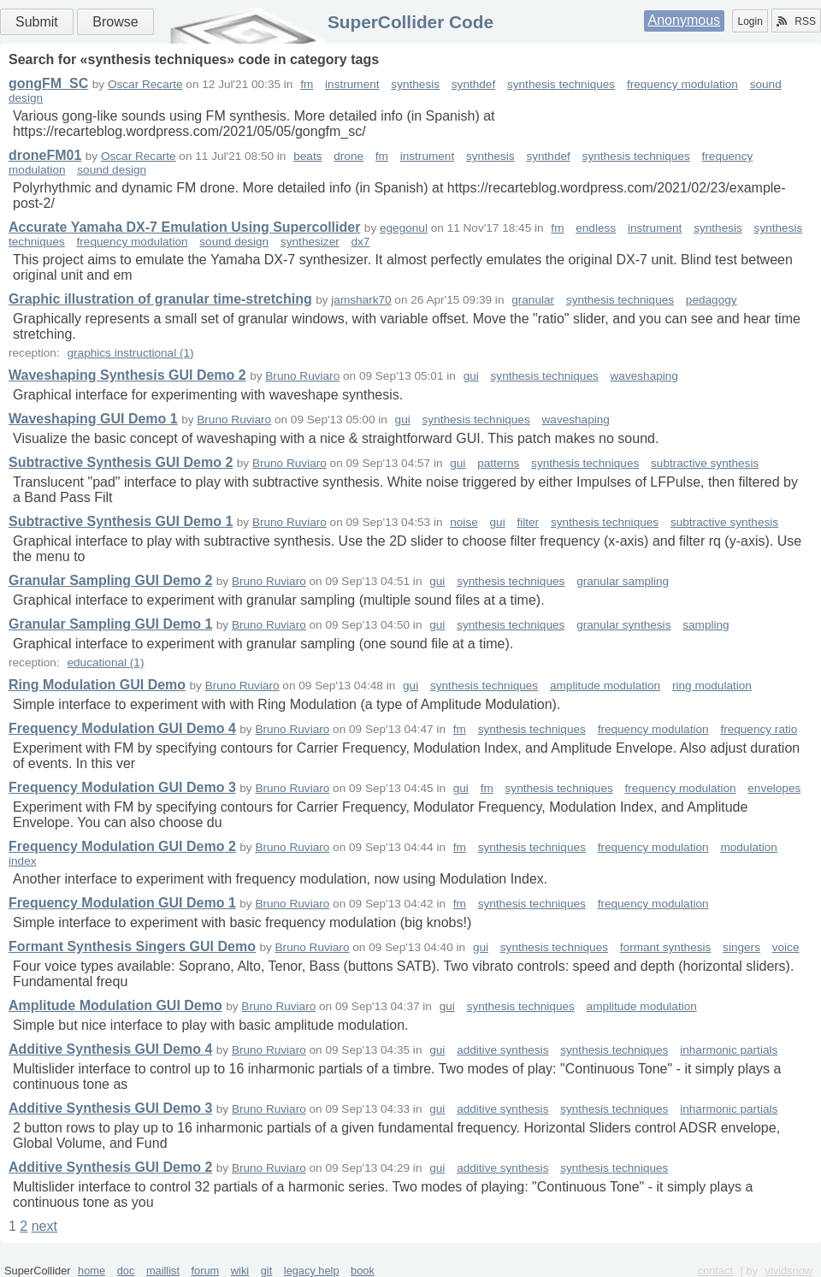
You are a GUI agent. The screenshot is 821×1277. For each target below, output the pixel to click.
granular (532, 299)
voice (786, 947)
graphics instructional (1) (130, 352)
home (91, 1270)
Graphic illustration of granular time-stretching (160, 299)
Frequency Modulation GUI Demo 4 (122, 728)
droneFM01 (45, 155)
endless (596, 228)
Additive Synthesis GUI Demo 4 (110, 1049)
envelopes (773, 788)
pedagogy (711, 299)
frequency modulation (682, 84)
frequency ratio (758, 729)
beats (307, 156)
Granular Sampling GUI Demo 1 (110, 624)
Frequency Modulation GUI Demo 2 (122, 846)
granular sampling (622, 581)
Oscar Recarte (145, 84)
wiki (240, 1270)
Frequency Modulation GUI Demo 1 (122, 903)
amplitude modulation (605, 685)
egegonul (404, 228)
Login (749, 21)
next (44, 1226)
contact (715, 1270)
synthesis (415, 84)
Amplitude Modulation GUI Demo (115, 1005)
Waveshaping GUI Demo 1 (93, 418)
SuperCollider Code (410, 22)
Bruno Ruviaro (302, 376)
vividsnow (788, 1270)
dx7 (360, 241)
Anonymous (684, 20)
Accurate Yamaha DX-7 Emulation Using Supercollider (184, 227)
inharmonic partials (728, 1049)
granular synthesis (623, 624)
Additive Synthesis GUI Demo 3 (110, 1108)
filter (528, 522)
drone (348, 156)
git (267, 1270)
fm (306, 84)
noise (464, 522)
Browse (115, 22)
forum (206, 1270)
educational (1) (105, 662)
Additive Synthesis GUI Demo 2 (110, 1167)
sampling (705, 624)
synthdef (473, 84)
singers (741, 947)
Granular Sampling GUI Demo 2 (110, 580)
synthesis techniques (561, 84)
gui (471, 376)
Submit (36, 22)
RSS (796, 21)
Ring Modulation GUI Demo (97, 684)
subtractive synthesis (705, 463)
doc (126, 1270)
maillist (163, 1270)
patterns (498, 463)
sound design (111, 169)
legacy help (312, 1270)
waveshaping (644, 376)
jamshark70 (361, 299)
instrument (352, 84)
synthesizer (310, 241)
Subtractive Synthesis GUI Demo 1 (121, 521)
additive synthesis (502, 1049)
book (363, 1270)
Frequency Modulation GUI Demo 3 (122, 787)
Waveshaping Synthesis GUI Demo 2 (127, 375)
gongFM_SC (48, 83)
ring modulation (712, 685)
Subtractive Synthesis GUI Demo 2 (121, 462)
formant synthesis (666, 947)
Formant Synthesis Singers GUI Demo (132, 946)
